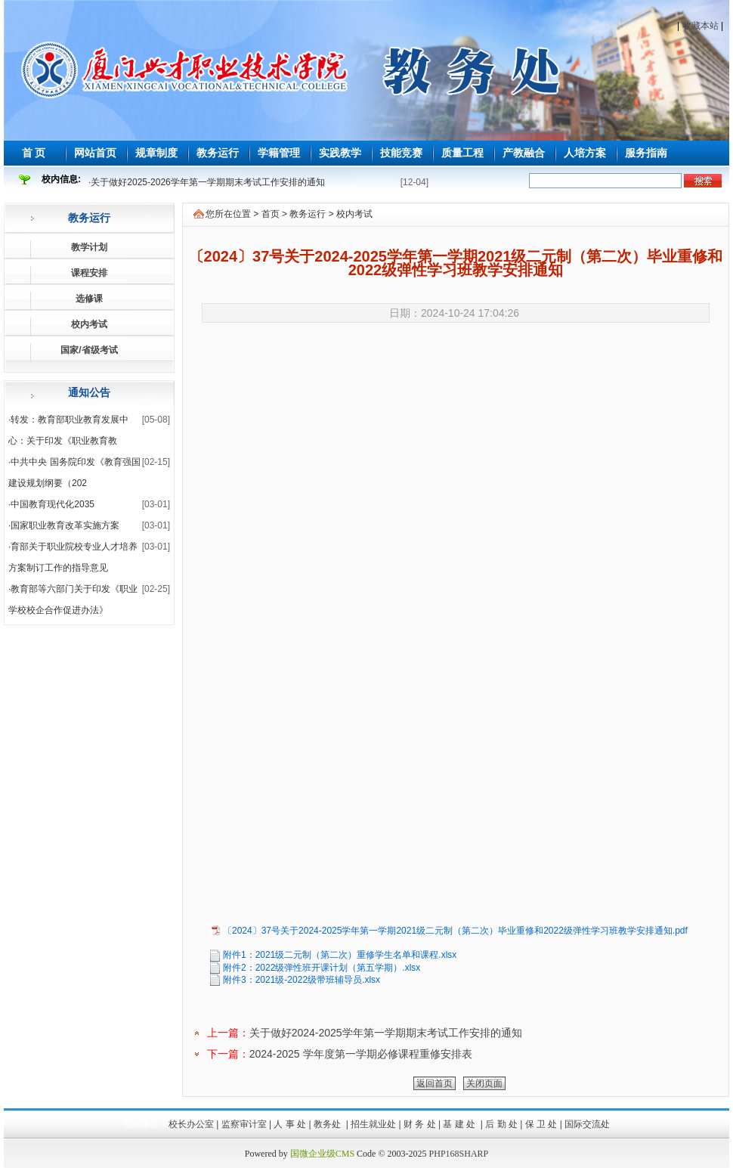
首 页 (34, 153)
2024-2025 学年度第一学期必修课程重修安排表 (360, 1054)
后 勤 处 (501, 1124)
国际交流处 (587, 1124)
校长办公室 (191, 1124)
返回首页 (434, 1083)
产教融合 (524, 153)
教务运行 (217, 153)
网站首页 (95, 153)
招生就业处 (373, 1124)
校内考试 (89, 324)
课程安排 (89, 273)
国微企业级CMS (322, 1153)
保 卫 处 (541, 1124)
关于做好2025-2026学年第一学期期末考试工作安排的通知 (207, 182)
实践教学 (340, 153)
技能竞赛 (401, 153)
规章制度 (156, 153)
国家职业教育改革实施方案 (65, 525)
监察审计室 (244, 1124)
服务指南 (646, 153)
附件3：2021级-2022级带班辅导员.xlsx (301, 979)
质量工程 (462, 153)
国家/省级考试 (88, 350)
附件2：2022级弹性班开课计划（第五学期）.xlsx (321, 967)
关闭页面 (484, 1083)
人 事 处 (290, 1124)
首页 (270, 214)
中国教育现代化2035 (52, 504)
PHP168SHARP (459, 1153)
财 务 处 (420, 1124)
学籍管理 (279, 153)
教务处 (328, 1124)
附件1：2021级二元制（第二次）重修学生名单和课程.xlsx (339, 955)
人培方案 (585, 153)
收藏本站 (700, 25)
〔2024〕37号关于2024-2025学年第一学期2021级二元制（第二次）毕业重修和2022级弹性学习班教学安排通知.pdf (455, 930)
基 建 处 (460, 1124)
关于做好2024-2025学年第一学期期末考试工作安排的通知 (385, 1033)
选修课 (89, 298)
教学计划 (89, 247)
